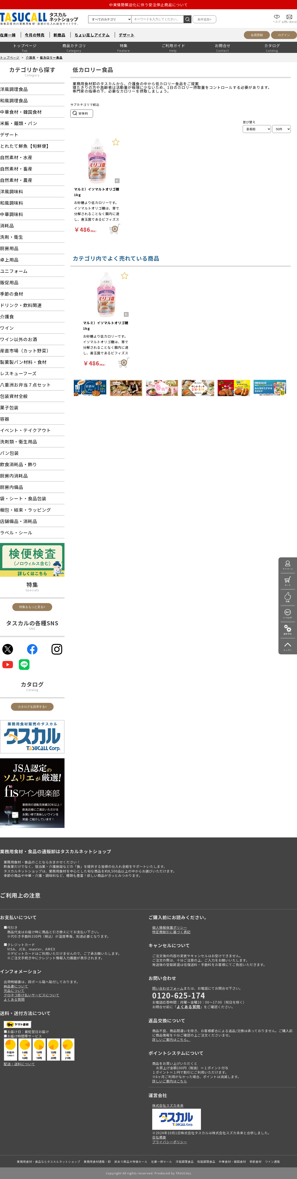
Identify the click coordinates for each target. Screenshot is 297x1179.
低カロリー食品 (51, 57)
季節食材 (255, 1161)
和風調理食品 (206, 1161)
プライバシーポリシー (169, 1141)
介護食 (31, 57)
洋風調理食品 (185, 1161)
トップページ (25, 45)
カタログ (272, 45)
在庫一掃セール (161, 1161)
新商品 (59, 35)
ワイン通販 (272, 1161)
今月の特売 (35, 35)
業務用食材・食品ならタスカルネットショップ (48, 1161)
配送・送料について (19, 1063)
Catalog (32, 690)
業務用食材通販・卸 (97, 1161)
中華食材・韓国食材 (232, 1161)
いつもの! (287, 617)
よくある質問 (14, 999)
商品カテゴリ (74, 45)
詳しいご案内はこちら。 (171, 1039)
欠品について (14, 990)
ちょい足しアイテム (92, 35)
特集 (124, 45)
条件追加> (204, 19)
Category (32, 75)
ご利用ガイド (173, 45)
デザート (127, 35)
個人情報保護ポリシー (169, 927)
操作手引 (288, 634)
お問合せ (223, 45)
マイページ (288, 569)
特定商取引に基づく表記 (171, 931)
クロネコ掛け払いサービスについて (31, 994)
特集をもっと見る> (32, 607)
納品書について (16, 986)
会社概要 (159, 1137)
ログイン (284, 35)
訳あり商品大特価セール (131, 1161)
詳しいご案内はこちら (169, 1081)
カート (288, 585)
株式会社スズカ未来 (168, 1105)
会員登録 (257, 35)
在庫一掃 (8, 35)
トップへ (288, 650)
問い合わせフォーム (168, 988)
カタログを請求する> (32, 706)
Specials (32, 590)
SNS (32, 628)
